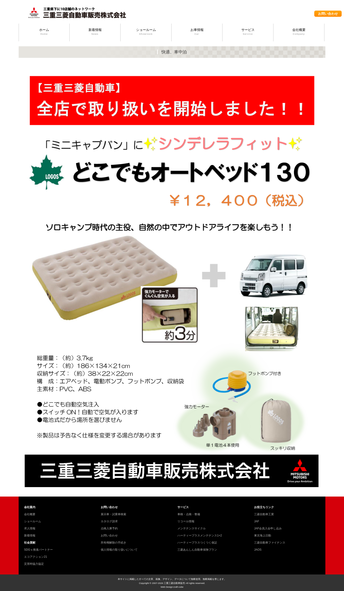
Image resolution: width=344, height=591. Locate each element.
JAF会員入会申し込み (268, 528)
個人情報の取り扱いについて (119, 549)
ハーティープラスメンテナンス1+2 (199, 535)
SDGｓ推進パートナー (38, 549)
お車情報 (197, 32)
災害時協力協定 (34, 563)
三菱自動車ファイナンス (269, 542)
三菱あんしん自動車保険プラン (197, 549)
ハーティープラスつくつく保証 (197, 542)
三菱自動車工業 (264, 514)
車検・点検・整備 (188, 514)
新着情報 (95, 32)
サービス (247, 32)
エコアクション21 (35, 556)
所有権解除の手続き (113, 542)
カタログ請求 (109, 521)
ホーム (44, 32)
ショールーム (146, 32)
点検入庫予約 (109, 528)
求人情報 (29, 528)
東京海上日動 (262, 535)
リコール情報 (185, 521)
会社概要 (298, 32)
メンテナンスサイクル (191, 528)
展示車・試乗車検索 (113, 514)
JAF (256, 521)
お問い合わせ (328, 14)
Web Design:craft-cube (172, 587)
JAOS (257, 549)
